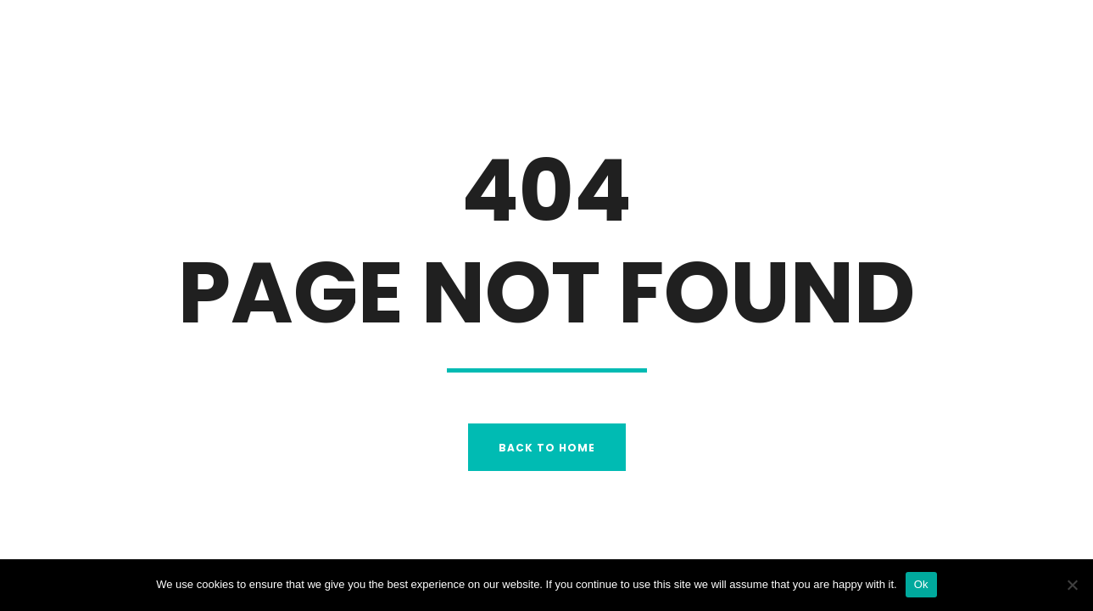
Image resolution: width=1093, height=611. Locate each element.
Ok (921, 584)
